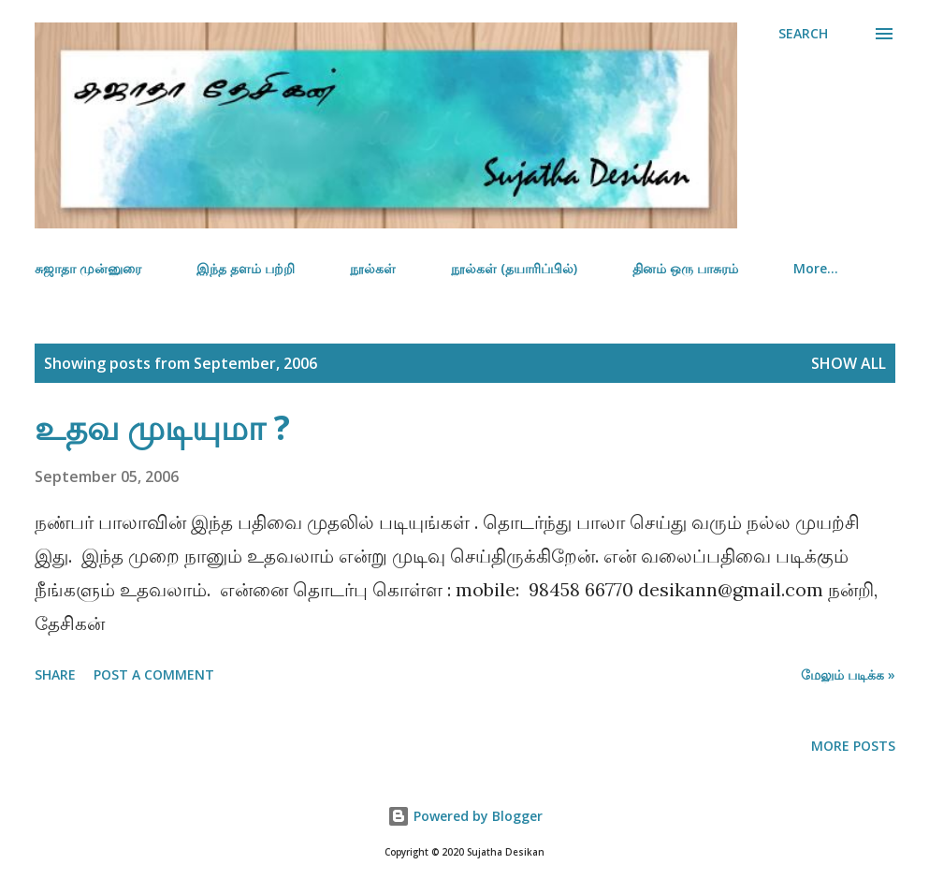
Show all (848, 363)
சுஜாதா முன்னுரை (88, 268)
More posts (853, 746)
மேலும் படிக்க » (848, 674)
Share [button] (55, 674)
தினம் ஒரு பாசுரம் (685, 268)
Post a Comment (154, 674)
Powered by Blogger (465, 816)
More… (815, 268)
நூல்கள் (373, 268)
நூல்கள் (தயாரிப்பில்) (514, 268)
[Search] (803, 33)
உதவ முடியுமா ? (162, 427)
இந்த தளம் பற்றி (245, 268)
